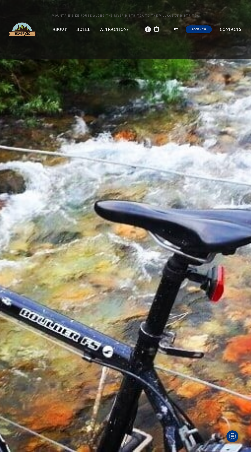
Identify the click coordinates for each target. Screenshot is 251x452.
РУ (176, 29)
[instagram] (156, 29)
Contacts (230, 29)
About (59, 29)
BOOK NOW (199, 29)
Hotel (83, 29)
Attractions (114, 29)
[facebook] (148, 29)
